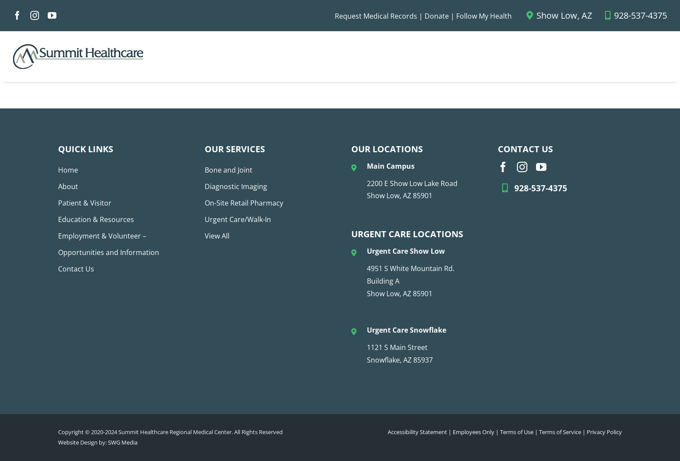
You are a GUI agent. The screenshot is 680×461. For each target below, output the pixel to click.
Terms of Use (516, 432)
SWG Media (122, 442)
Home (68, 170)
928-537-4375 (636, 15)
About (68, 186)
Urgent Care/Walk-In (238, 219)
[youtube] (52, 15)
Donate (437, 16)
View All (217, 236)
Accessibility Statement (417, 432)
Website (68, 442)
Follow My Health (484, 16)
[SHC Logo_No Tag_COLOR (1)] (78, 47)
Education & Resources (96, 219)
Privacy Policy (604, 432)
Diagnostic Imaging (236, 186)
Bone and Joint (228, 170)
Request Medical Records (376, 16)
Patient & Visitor (84, 203)
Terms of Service (560, 432)
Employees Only (473, 432)
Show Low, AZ (559, 15)
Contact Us (76, 269)
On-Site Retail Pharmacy (244, 203)
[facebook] (17, 15)
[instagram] (34, 15)
